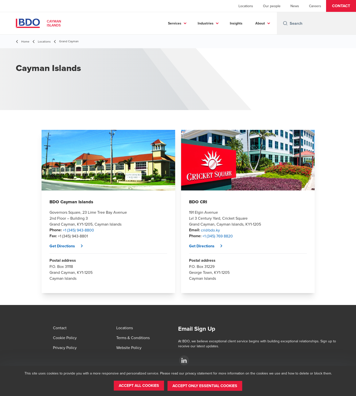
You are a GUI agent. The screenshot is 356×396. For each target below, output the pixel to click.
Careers (315, 5)
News (294, 5)
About (260, 23)
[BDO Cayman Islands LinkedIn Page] (184, 360)
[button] (341, 6)
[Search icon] (285, 23)
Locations (245, 5)
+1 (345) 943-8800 (78, 230)
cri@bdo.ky (210, 230)
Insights (236, 23)
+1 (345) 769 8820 (217, 236)
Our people (272, 5)
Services (174, 23)
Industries (206, 23)
